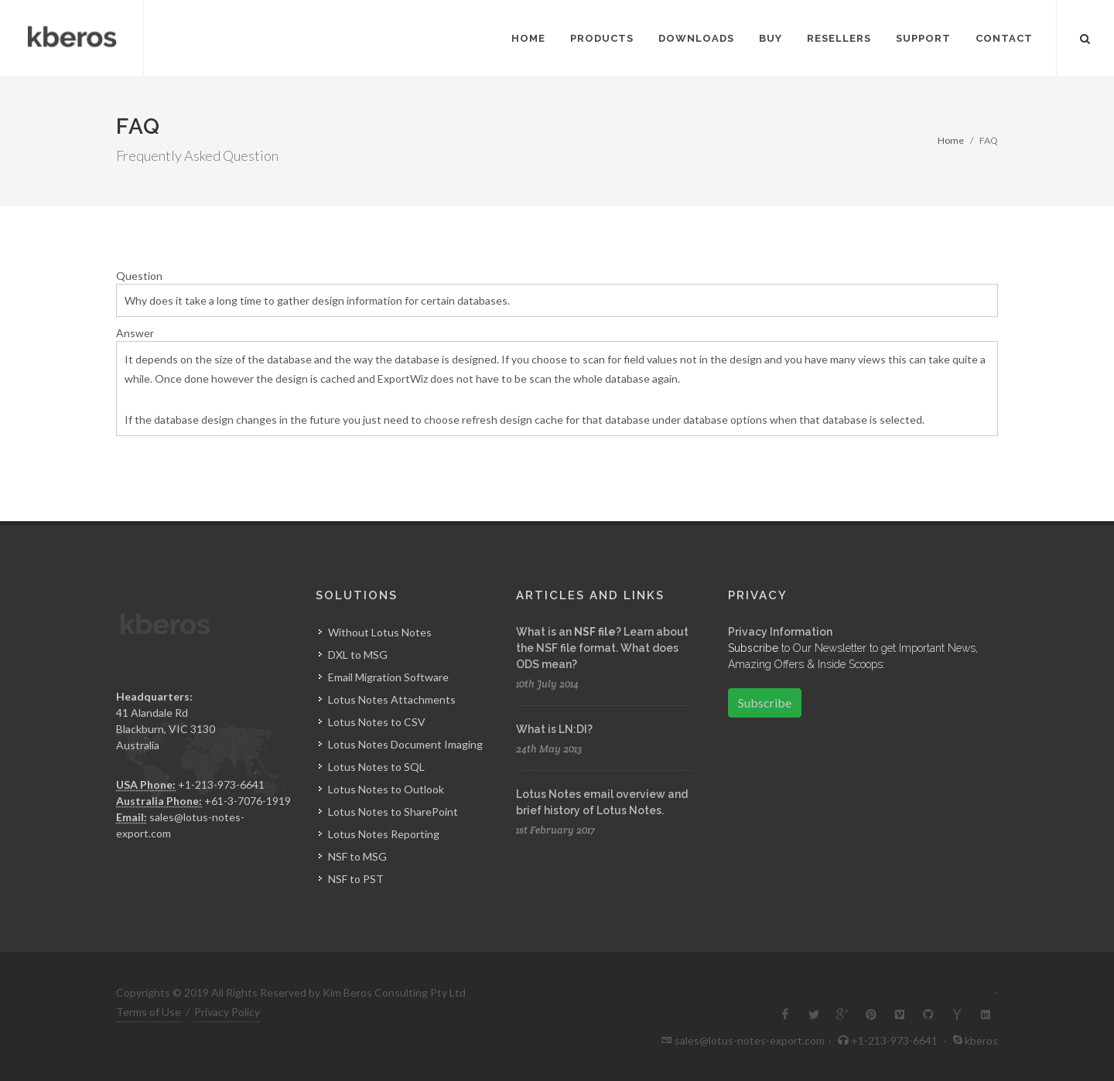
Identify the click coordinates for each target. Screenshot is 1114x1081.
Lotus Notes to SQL (376, 766)
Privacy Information (780, 632)
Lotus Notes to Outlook (386, 789)
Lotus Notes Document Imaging (405, 744)
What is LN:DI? (554, 729)
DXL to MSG (358, 654)
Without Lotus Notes (380, 632)
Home (951, 140)
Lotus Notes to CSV (376, 721)
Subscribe (764, 702)
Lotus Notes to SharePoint (393, 811)
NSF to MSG (357, 856)
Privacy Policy (227, 1011)
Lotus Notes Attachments (392, 699)
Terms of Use (148, 1011)
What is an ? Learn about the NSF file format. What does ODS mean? (602, 648)
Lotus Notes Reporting (383, 834)
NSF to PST (356, 878)
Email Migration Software (388, 677)
